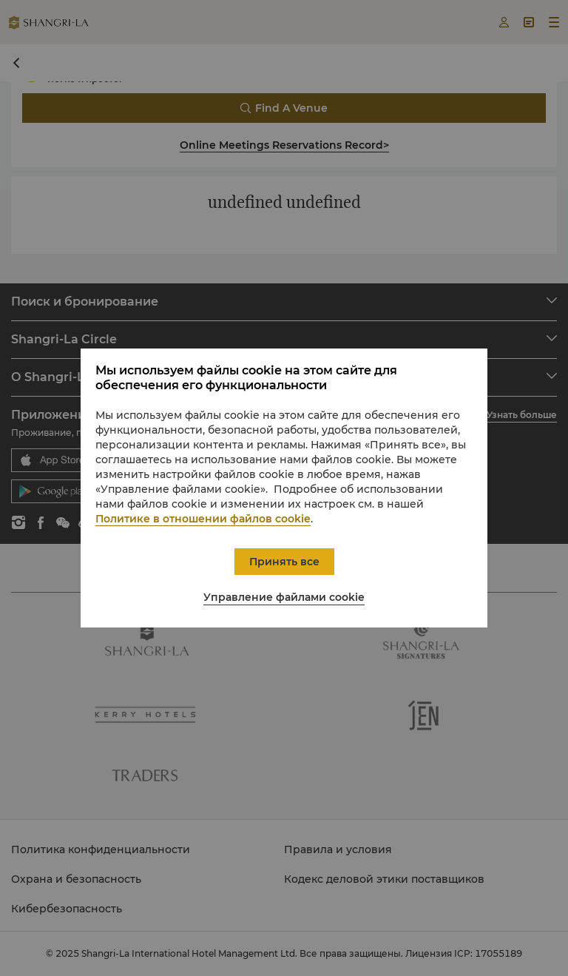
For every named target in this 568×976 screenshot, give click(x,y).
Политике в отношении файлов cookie (203, 518)
